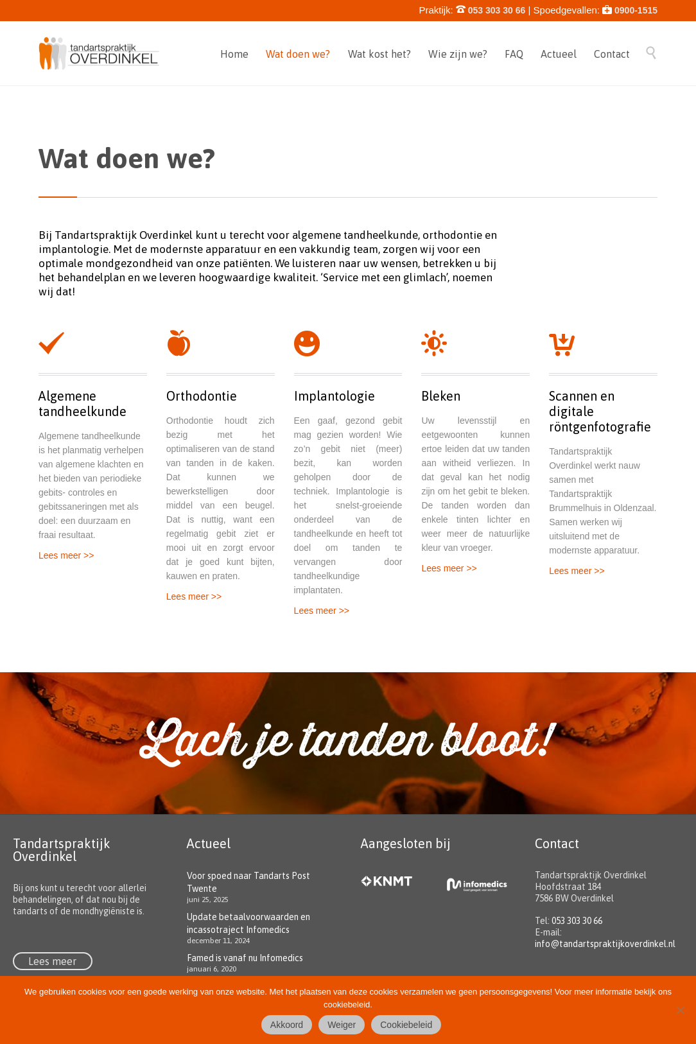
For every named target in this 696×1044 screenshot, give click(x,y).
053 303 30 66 (577, 921)
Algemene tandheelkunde (82, 403)
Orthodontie (201, 395)
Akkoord (286, 1025)
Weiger (341, 1025)
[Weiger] (680, 1010)
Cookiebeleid (406, 1025)
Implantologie (334, 395)
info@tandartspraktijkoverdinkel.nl (605, 944)
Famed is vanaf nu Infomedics (245, 958)
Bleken (440, 395)
